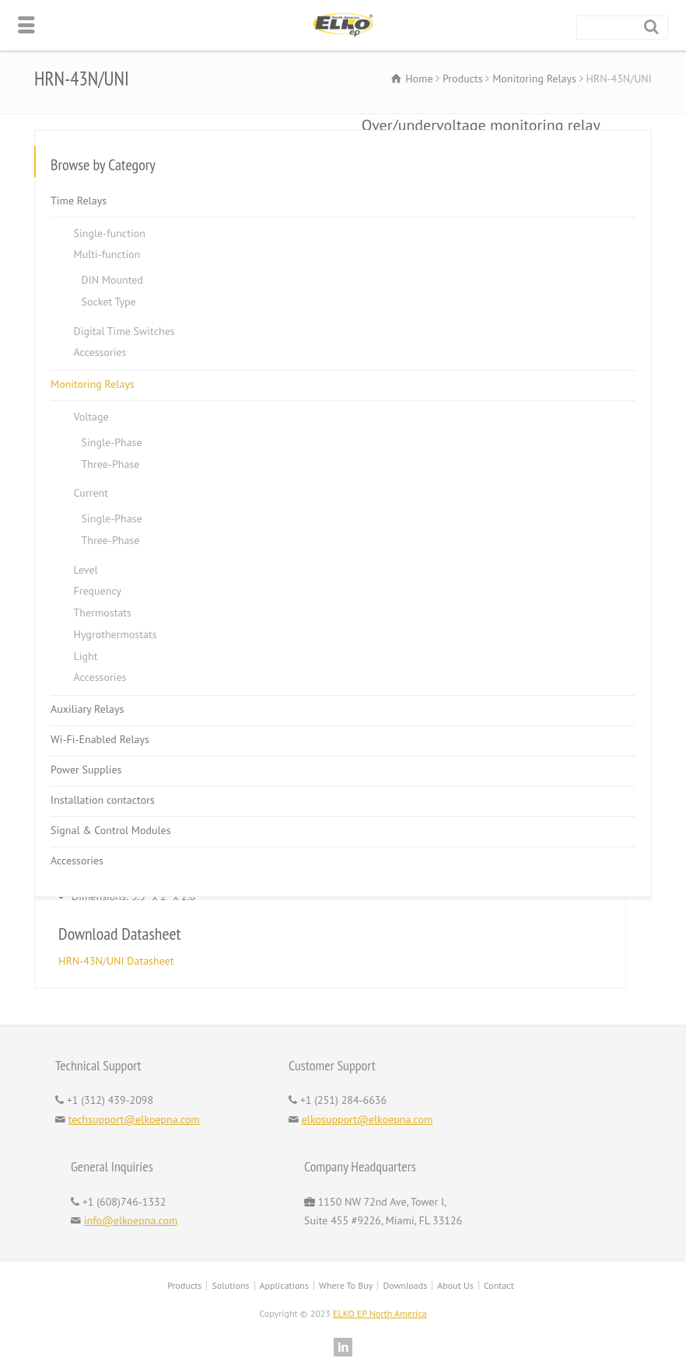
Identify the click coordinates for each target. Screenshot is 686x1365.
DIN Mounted (112, 280)
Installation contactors (103, 800)
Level (86, 569)
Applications (284, 1285)
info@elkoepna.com (131, 1220)
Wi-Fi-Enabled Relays (100, 739)
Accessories (100, 352)
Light (86, 655)
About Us (455, 1285)
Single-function (109, 232)
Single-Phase (112, 442)
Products (184, 1285)
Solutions (230, 1285)
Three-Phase (111, 463)
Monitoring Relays (93, 384)
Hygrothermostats (115, 634)
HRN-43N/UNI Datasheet (115, 961)
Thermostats (102, 613)
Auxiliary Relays (87, 709)
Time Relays (79, 200)
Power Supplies (86, 770)
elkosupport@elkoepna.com (367, 1119)
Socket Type (109, 302)
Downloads (405, 1285)
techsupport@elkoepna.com (134, 1119)
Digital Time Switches (124, 330)
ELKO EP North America (380, 1313)
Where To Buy (346, 1285)
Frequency (97, 591)
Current (91, 493)
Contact (499, 1285)
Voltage (91, 417)
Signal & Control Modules (111, 830)
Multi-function (107, 254)
